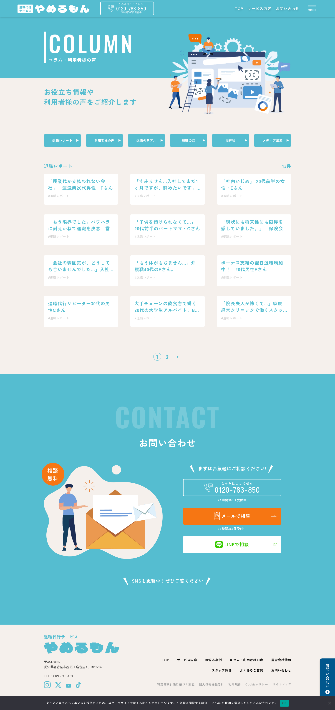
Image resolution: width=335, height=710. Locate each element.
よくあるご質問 (251, 670)
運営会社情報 (281, 660)
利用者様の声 (104, 140)
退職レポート (62, 140)
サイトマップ (282, 684)
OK (284, 703)
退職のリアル (146, 140)
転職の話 (188, 140)
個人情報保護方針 (211, 684)
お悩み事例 (213, 660)
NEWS (230, 140)
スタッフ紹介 (222, 670)
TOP (239, 8)
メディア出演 (273, 140)
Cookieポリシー (256, 684)
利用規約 (234, 684)
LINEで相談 (232, 544)
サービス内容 (259, 8)
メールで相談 (232, 516)
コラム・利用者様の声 (246, 660)
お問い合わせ (288, 8)
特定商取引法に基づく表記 (175, 684)
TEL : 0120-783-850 (58, 675)
